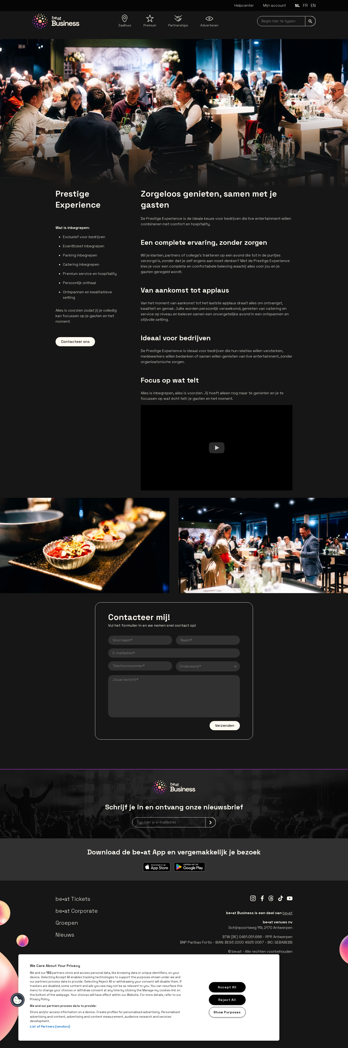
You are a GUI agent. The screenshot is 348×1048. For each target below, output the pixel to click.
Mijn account (274, 5)
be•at (287, 912)
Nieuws (65, 934)
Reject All (227, 999)
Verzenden (224, 725)
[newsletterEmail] (174, 822)
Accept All (227, 987)
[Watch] (216, 447)
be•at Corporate (77, 910)
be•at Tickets (73, 898)
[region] (148, 997)
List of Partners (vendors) (50, 1026)
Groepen (67, 922)
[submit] (310, 21)
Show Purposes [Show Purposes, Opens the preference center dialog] (227, 1012)
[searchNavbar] (286, 21)
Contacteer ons (75, 341)
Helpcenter (244, 5)
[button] (17, 1000)
